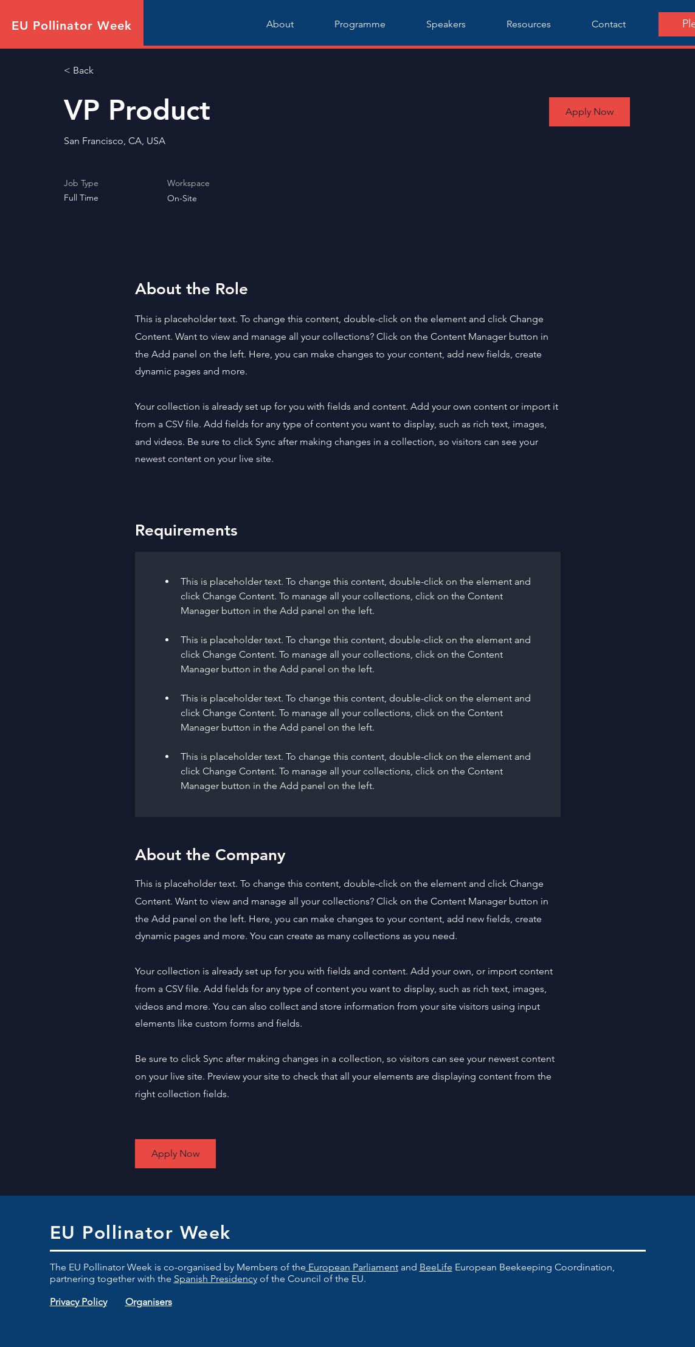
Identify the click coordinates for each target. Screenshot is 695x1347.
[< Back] (107, 71)
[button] (589, 111)
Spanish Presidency (215, 1278)
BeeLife (436, 1267)
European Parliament (352, 1267)
